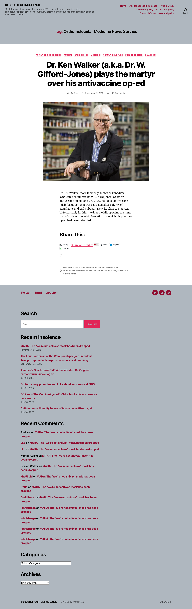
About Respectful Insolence (143, 6)
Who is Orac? (167, 6)
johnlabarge (28, 507)
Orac (76, 93)
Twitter (26, 292)
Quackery (150, 55)
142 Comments (118, 93)
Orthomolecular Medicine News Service (81, 270)
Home (123, 6)
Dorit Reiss (27, 497)
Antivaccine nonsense (48, 55)
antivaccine (68, 267)
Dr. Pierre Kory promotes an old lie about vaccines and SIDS (58, 384)
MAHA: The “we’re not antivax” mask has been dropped (55, 346)
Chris (24, 487)
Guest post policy (165, 9)
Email (38, 292)
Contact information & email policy (156, 13)
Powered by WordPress (72, 602)
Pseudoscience (134, 55)
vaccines (121, 270)
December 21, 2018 (94, 93)
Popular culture (113, 55)
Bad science (81, 55)
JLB (23, 442)
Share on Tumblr (90, 245)
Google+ (52, 292)
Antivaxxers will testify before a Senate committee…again (57, 408)
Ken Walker (80, 267)
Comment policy (144, 9)
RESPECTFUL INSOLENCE (23, 5)
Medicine (95, 55)
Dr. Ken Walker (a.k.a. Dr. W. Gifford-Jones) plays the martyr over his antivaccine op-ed (96, 74)
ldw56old (27, 476)
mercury (90, 267)
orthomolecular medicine (106, 267)
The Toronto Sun (108, 270)
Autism (68, 55)
